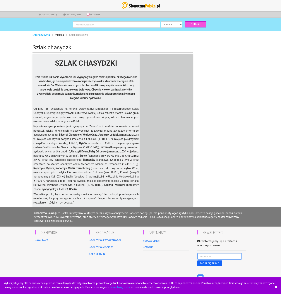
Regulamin (97, 254)
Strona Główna (41, 34)
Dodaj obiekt (152, 240)
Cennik (148, 247)
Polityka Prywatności (105, 240)
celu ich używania (120, 287)
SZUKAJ (196, 24)
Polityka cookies (101, 247)
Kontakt (41, 240)
